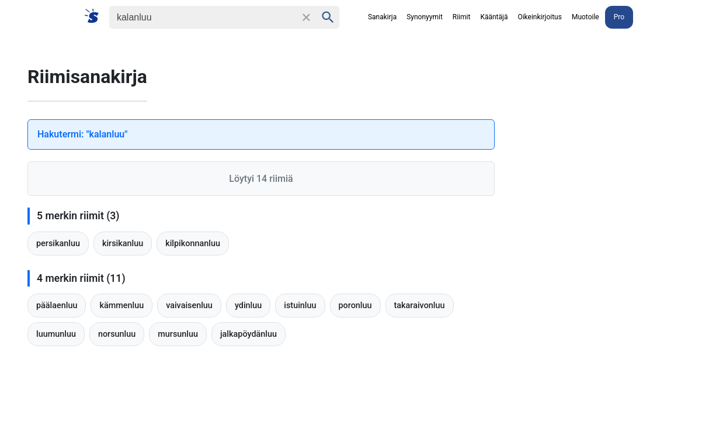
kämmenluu (121, 305)
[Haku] (203, 17)
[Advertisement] (617, 219)
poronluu (355, 305)
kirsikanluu (122, 244)
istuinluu (300, 305)
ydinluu (248, 305)
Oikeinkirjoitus (539, 17)
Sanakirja (382, 17)
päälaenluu (56, 305)
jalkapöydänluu (248, 334)
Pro (619, 17)
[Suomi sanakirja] (95, 16)
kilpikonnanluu (192, 244)
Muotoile (585, 17)
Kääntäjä (494, 17)
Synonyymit (424, 17)
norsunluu (116, 334)
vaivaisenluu (189, 305)
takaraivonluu (419, 305)
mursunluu (178, 334)
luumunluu (56, 334)
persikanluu (58, 244)
